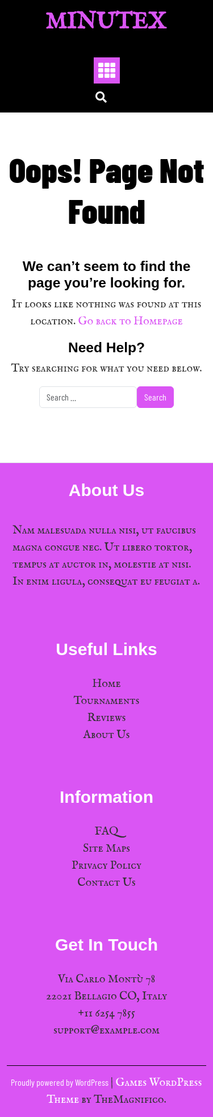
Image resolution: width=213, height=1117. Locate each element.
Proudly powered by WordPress (60, 1082)
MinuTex (105, 22)
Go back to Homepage (130, 321)
